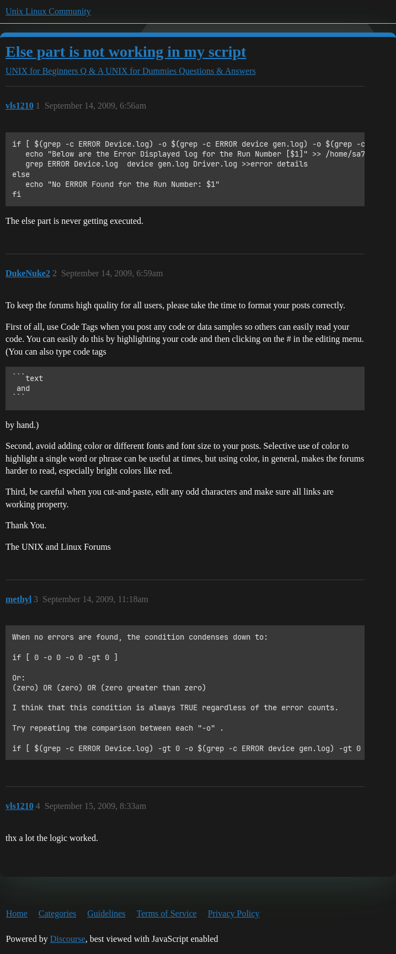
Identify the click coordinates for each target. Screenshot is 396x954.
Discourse (67, 939)
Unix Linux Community (48, 11)
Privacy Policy (234, 913)
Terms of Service (167, 913)
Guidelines (106, 913)
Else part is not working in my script (126, 51)
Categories (57, 913)
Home (17, 913)
